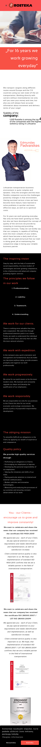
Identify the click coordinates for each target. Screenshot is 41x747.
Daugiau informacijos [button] (12, 737)
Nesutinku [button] (11, 743)
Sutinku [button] (30, 743)
